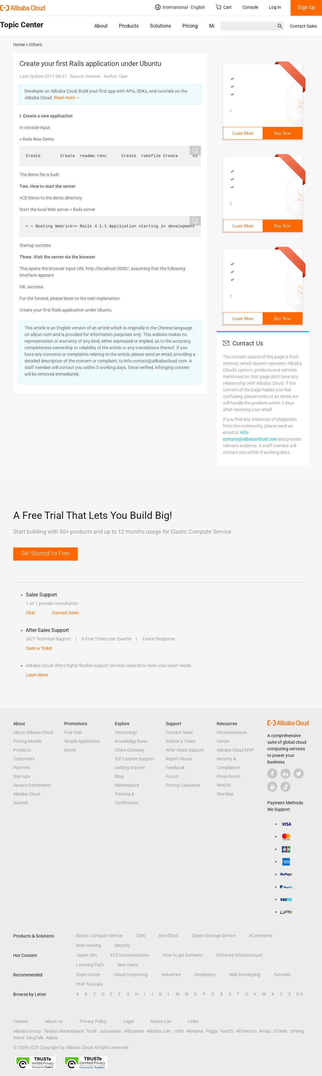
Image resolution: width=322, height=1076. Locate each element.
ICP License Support (134, 758)
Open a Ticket (39, 648)
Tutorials (282, 974)
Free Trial (73, 732)
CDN (140, 935)
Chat (30, 612)
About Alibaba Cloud (33, 732)
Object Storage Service (214, 935)
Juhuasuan (110, 1031)
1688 (179, 1031)
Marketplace (127, 785)
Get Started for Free (45, 553)
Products (129, 26)
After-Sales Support (185, 750)
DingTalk (35, 1037)
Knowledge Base (131, 741)
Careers (20, 1021)
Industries (171, 974)
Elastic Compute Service (99, 935)
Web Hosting (88, 945)
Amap (265, 1031)
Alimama (194, 1031)
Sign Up (306, 7)
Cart (224, 7)
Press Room (228, 776)
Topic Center (88, 974)
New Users (127, 964)
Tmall (91, 1031)
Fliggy (212, 1031)
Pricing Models (27, 741)
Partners (21, 767)
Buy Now (282, 133)
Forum (172, 776)
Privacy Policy (93, 1021)
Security (122, 945)
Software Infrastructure (239, 955)
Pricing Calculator (183, 785)
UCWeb (280, 1031)
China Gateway (130, 750)
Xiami (18, 1037)
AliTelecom (246, 1031)
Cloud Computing (131, 974)
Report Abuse (179, 758)
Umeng (297, 1031)
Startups (21, 776)
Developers (205, 974)
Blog (119, 776)
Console (250, 7)
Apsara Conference (32, 785)
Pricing (190, 26)
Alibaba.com (159, 1031)
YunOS (226, 1031)
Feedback (175, 767)
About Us (54, 1021)
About (101, 26)
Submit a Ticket (181, 741)
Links (193, 1021)
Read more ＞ (67, 97)
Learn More (242, 133)
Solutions (160, 26)
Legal (128, 1021)
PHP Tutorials (89, 984)
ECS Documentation (129, 955)
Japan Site (86, 955)
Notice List (161, 1021)
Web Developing (244, 974)
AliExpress (134, 1031)
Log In (275, 7)
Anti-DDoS (168, 935)
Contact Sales (303, 26)
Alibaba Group (27, 1031)
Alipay (52, 1037)
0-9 (299, 994)
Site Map (225, 793)
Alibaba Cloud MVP (235, 750)
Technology (126, 732)
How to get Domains (183, 955)
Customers (24, 758)
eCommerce (260, 935)
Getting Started (130, 767)
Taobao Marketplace (64, 1031)
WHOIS (223, 785)
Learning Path (90, 964)
